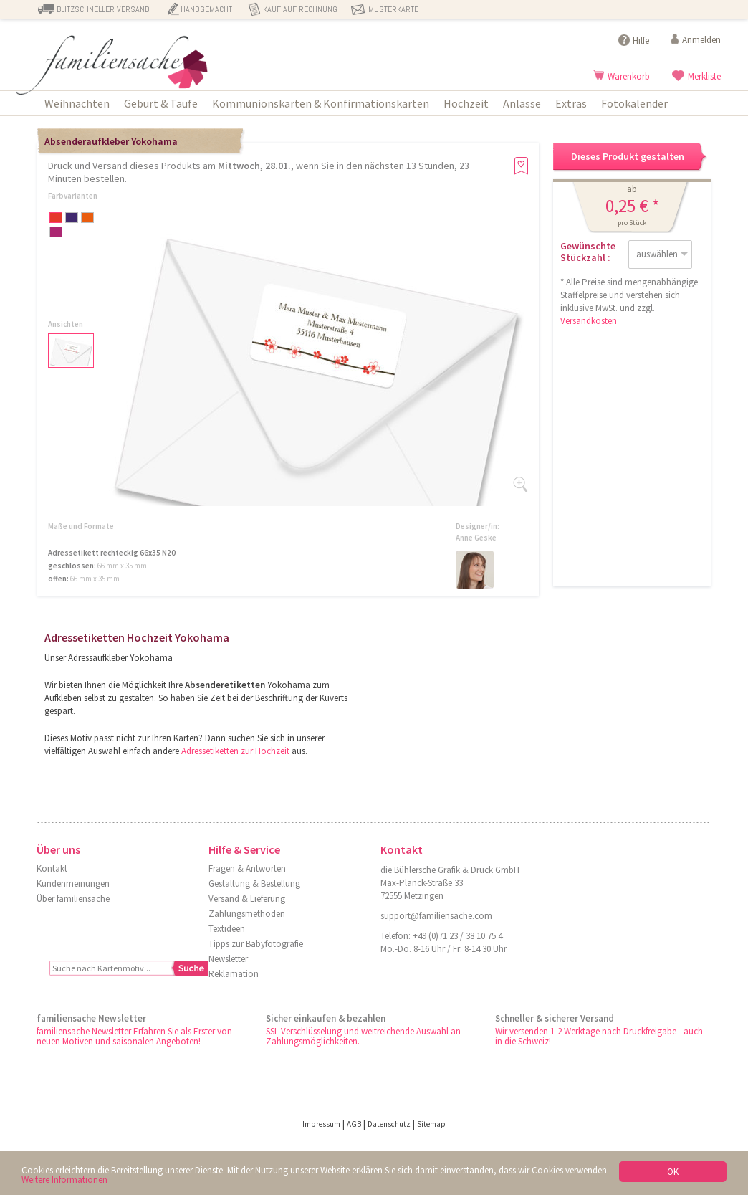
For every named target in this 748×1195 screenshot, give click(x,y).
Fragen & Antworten (247, 868)
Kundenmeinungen (73, 883)
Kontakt (52, 868)
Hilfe (641, 40)
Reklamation (233, 974)
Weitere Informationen (64, 1179)
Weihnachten (77, 103)
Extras (571, 103)
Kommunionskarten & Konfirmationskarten (320, 103)
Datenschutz (389, 1124)
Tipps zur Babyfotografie (255, 944)
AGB (354, 1124)
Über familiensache (73, 898)
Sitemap (431, 1124)
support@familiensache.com (436, 916)
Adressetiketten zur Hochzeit (235, 751)
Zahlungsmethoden (246, 914)
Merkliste (704, 76)
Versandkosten (588, 321)
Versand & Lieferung (246, 898)
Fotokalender (634, 103)
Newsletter (228, 959)
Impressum (321, 1124)
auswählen (657, 254)
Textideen (226, 929)
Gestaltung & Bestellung (254, 883)
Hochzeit (466, 103)
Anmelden (701, 40)
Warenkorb (629, 76)
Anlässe (522, 103)
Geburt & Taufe (161, 103)
